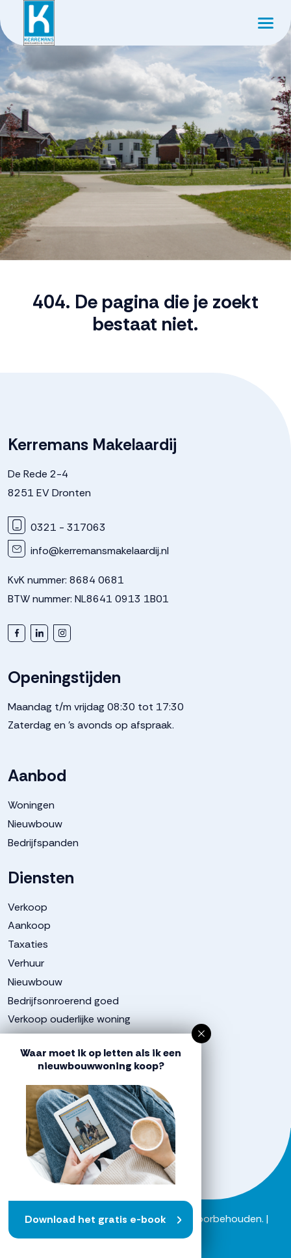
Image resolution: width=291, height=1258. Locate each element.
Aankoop (29, 925)
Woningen (31, 805)
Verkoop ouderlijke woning (69, 1019)
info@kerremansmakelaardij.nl (88, 550)
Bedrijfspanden (43, 843)
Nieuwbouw (35, 824)
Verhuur (26, 963)
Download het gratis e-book (95, 1219)
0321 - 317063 (57, 527)
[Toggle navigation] (265, 23)
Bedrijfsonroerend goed (63, 1001)
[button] (201, 1033)
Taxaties (28, 944)
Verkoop (27, 907)
